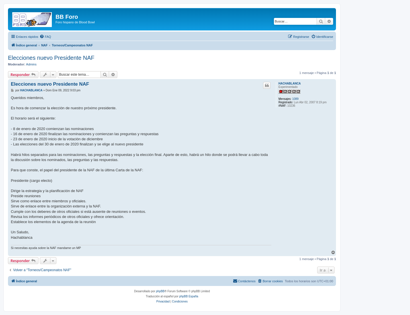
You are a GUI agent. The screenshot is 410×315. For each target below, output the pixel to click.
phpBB (160, 291)
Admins (31, 64)
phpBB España (188, 296)
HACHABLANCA (289, 83)
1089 (295, 98)
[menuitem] (45, 36)
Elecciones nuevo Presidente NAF (51, 58)
